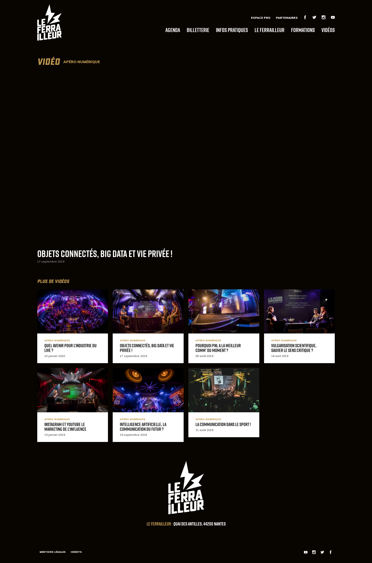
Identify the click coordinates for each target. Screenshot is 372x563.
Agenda (172, 29)
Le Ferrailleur (269, 29)
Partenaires (287, 17)
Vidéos (328, 29)
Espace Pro (260, 17)
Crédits (76, 552)
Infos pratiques (232, 29)
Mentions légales (53, 552)
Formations (303, 29)
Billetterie (198, 29)
